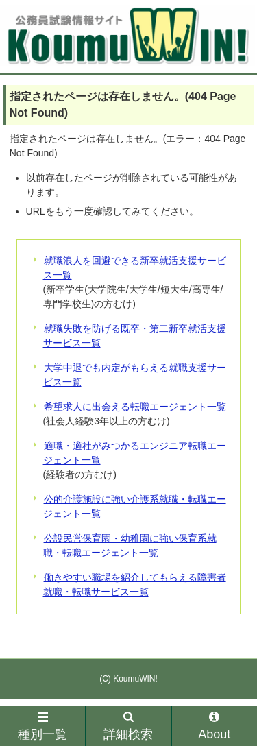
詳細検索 (128, 726)
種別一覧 (42, 726)
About (214, 726)
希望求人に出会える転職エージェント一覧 (135, 406)
